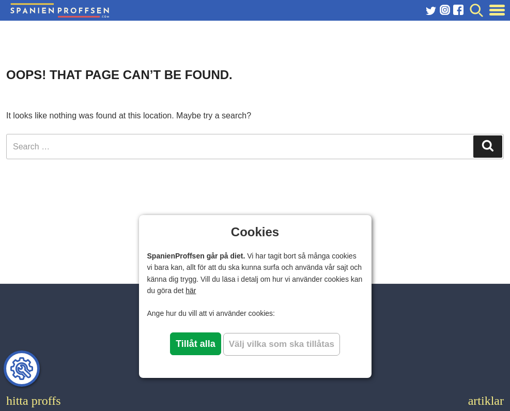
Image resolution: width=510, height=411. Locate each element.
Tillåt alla (195, 344)
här (191, 290)
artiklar (486, 400)
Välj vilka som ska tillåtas (281, 344)
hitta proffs (33, 400)
